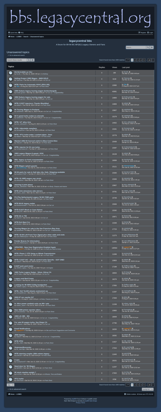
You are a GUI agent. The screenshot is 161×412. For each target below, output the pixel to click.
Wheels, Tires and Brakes (53, 374)
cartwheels (19, 111)
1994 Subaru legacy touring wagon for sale (32, 97)
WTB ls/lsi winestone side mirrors (28, 191)
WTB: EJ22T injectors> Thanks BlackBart (31, 103)
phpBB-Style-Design (91, 401)
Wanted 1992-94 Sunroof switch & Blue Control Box (35, 141)
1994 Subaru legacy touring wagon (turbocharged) (35, 91)
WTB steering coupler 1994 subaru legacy (31, 354)
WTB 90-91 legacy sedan (24, 203)
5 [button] (144, 60)
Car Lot (47, 80)
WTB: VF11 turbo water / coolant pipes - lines (33, 135)
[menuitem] (20, 32)
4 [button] (141, 60)
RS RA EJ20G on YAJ (23, 72)
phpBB (74, 399)
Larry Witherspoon (22, 236)
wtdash (18, 105)
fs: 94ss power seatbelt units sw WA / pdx (31, 304)
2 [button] (135, 60)
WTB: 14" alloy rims (22, 122)
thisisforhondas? (21, 205)
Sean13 (18, 218)
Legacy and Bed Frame (24, 279)
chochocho (19, 161)
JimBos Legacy (21, 268)
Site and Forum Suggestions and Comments (60, 330)
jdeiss (18, 299)
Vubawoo (19, 324)
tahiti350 (19, 368)
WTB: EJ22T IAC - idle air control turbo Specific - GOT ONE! (39, 260)
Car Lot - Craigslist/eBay (55, 92)
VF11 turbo (19, 379)
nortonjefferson (21, 293)
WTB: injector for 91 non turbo (27, 147)
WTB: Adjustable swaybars (25, 128)
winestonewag (21, 168)
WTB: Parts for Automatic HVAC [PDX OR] (31, 85)
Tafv (17, 86)
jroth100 (19, 355)
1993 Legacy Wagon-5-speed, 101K (29, 153)
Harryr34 (19, 211)
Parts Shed (45, 86)
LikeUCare (19, 380)
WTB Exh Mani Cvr (22, 222)
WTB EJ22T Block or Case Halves (28, 210)
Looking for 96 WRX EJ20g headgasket (30, 285)
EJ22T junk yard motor (23, 266)
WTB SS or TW (20, 216)
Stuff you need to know (53, 249)
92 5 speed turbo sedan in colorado (29, 116)
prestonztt (19, 255)
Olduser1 (19, 143)
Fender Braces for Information (27, 241)
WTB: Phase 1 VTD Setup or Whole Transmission (34, 254)
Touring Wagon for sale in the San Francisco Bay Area (37, 228)
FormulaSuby (20, 311)
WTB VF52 (18, 341)
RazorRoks (20, 199)
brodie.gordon (20, 92)
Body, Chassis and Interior (58, 186)
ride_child (19, 343)
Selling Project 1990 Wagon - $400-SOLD (31, 78)
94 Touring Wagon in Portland (26, 110)
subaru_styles (20, 193)
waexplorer (20, 180)
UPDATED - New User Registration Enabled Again (35, 247)
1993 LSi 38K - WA (22, 316)
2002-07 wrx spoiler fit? (24, 297)
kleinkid (18, 224)
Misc (49, 349)
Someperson (20, 130)
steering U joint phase (23, 185)
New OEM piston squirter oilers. (27, 310)
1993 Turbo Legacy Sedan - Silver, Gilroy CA (32, 272)
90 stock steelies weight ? (25, 372)
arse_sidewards (21, 124)
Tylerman (19, 80)
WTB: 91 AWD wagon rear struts (27, 178)
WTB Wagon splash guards (25, 166)
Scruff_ (18, 74)
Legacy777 (20, 249)
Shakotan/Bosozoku (22, 347)
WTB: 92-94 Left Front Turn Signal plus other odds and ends (39, 235)
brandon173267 (21, 174)
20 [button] (149, 60)
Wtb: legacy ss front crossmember (28, 160)
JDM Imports (19, 335)
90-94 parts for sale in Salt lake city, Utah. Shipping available (39, 172)
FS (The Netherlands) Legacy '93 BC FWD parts (34, 197)
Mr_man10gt (20, 349)
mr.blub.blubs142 (22, 149)
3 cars (16, 360)
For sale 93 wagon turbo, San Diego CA (30, 322)
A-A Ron (19, 374)
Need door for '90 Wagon (24, 366)
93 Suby (19, 274)
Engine (50, 268)
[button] (128, 60)
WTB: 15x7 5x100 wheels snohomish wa (31, 291)
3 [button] (138, 60)
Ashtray (45, 74)
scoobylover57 (21, 361)
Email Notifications (22, 329)
